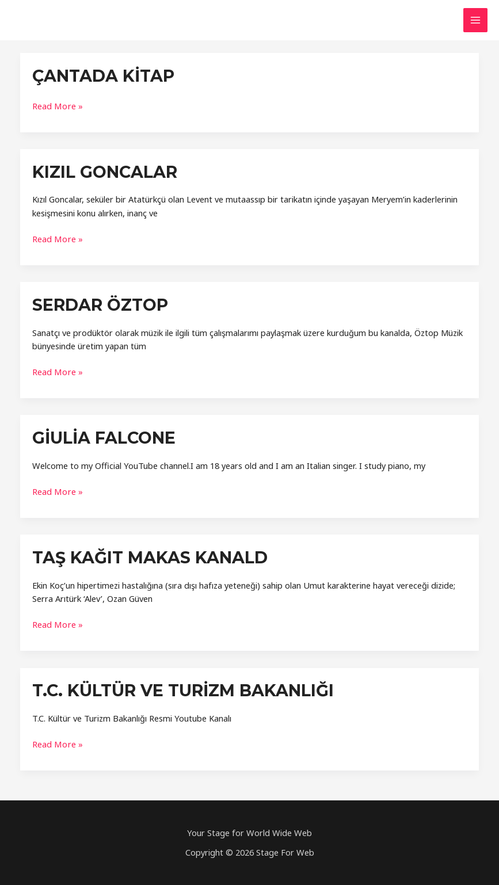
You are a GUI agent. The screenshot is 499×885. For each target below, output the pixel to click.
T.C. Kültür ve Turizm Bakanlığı (179, 685)
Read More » (57, 105)
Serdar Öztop (98, 302)
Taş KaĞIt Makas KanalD (146, 553)
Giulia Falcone (102, 434)
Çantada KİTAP (101, 75)
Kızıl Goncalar (103, 170)
